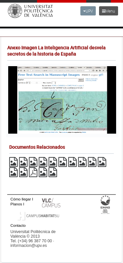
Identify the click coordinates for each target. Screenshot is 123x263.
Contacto (18, 225)
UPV (88, 10)
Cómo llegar (20, 199)
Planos (16, 204)
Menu (108, 10)
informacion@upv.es (28, 245)
